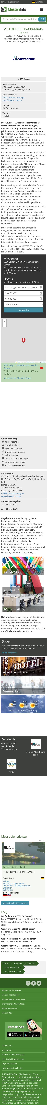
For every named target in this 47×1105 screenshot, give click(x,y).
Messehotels (7, 1013)
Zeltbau (6, 881)
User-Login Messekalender (13, 1059)
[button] (23, 340)
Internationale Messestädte (13, 1004)
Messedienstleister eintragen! (15, 903)
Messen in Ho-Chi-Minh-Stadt (17, 378)
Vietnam (31, 963)
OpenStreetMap (30, 362)
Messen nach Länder (10, 995)
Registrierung (13, 2)
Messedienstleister (10, 1008)
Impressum (6, 1050)
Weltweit (18, 963)
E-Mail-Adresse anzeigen (13, 97)
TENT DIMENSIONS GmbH (19, 872)
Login (3, 2)
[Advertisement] (23, 407)
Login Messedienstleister (12, 1068)
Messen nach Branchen (11, 990)
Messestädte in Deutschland (13, 999)
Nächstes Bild (44, 853)
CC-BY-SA (43, 362)
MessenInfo (13, 9)
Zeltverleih (8, 890)
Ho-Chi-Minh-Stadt (13, 971)
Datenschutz (7, 1045)
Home (5, 963)
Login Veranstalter (9, 1063)
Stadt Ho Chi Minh (12, 967)
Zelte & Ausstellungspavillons (16, 885)
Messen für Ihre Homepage (13, 1054)
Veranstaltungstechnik (13, 883)
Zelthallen (7, 887)
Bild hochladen (9, 652)
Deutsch (40, 2)
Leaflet (18, 362)
